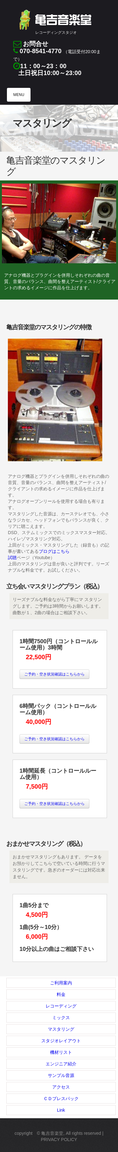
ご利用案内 (61, 982)
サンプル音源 (61, 1075)
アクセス (61, 1086)
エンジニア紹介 (61, 1063)
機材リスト (61, 1052)
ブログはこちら (54, 551)
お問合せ (35, 43)
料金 (61, 994)
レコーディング (61, 1005)
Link (61, 1110)
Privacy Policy (59, 1139)
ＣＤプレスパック (61, 1098)
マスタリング (61, 1029)
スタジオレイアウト (61, 1040)
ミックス (61, 1017)
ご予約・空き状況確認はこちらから (54, 674)
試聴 (12, 557)
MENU (18, 94)
